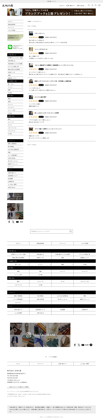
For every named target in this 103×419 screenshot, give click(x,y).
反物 (9, 75)
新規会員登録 (11, 24)
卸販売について (12, 78)
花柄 (9, 101)
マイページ (11, 27)
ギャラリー (11, 167)
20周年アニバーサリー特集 (15, 58)
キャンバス (11, 122)
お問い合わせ (80, 5)
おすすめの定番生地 (13, 149)
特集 (9, 152)
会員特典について (13, 175)
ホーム (18, 363)
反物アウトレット (13, 164)
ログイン (62, 5)
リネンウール (11, 131)
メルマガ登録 (11, 30)
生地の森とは (11, 60)
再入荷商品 (11, 146)
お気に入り (96, 5)
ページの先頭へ (53, 357)
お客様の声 (11, 181)
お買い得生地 (11, 158)
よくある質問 (18, 313)
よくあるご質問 (12, 184)
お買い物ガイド (70, 5)
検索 (71, 231)
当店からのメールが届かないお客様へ (19, 387)
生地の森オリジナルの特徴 (15, 63)
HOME (29, 21)
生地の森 (8, 5)
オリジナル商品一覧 (13, 66)
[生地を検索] (89, 5)
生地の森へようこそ (51, 1)
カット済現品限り (13, 155)
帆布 (9, 119)
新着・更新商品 (12, 143)
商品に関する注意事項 (14, 69)
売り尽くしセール (13, 161)
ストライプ (11, 107)
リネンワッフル (12, 128)
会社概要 (10, 178)
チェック (10, 104)
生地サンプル (11, 72)
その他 (10, 93)
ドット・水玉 (11, 110)
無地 (9, 98)
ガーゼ (10, 125)
